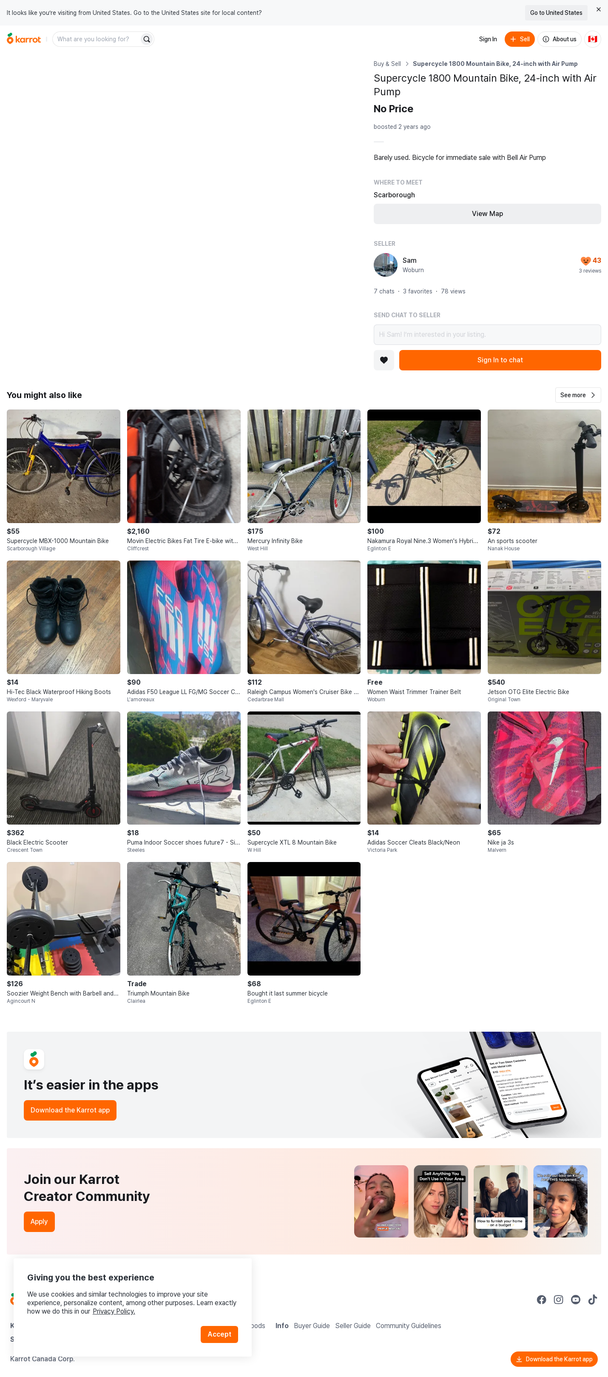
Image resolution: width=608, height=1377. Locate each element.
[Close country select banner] (599, 9)
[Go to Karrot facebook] (542, 1299)
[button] (578, 395)
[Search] (147, 39)
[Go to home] (24, 39)
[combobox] (96, 39)
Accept (219, 1334)
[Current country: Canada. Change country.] (592, 39)
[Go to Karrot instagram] (559, 1299)
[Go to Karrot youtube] (576, 1299)
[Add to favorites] (384, 360)
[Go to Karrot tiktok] (593, 1299)
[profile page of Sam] (386, 265)
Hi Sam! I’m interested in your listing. (487, 334)
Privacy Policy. (114, 1311)
